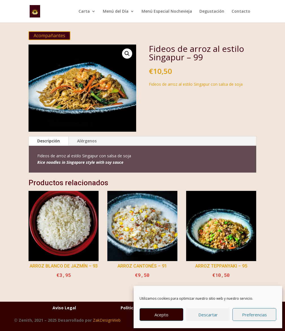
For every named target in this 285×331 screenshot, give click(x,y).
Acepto (161, 314)
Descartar (208, 314)
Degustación (211, 11)
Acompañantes (49, 35)
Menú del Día (116, 11)
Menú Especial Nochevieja (167, 11)
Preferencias (254, 314)
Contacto (241, 11)
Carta (84, 11)
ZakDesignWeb (107, 320)
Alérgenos (87, 141)
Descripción (48, 141)
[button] (127, 53)
